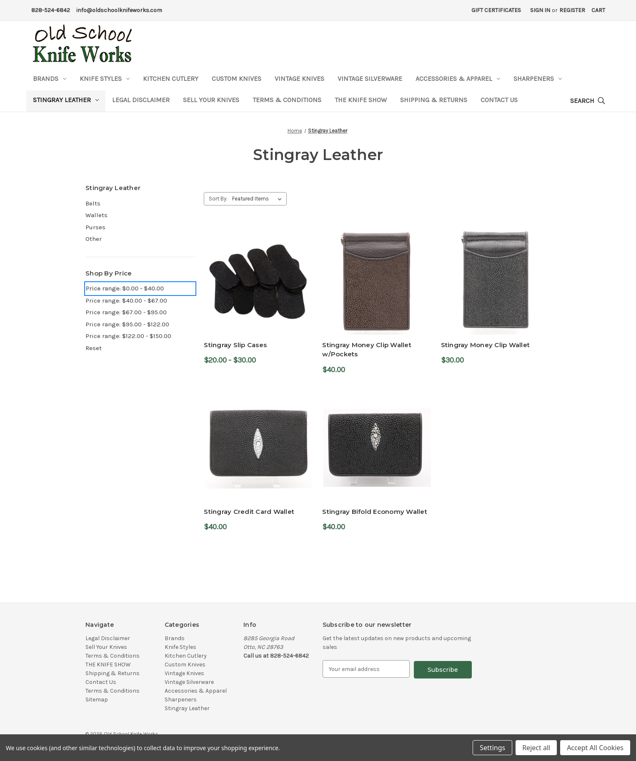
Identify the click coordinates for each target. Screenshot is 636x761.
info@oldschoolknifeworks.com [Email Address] (119, 10)
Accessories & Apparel (458, 79)
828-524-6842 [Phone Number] (50, 10)
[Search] (588, 101)
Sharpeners (537, 79)
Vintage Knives (299, 79)
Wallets (96, 215)
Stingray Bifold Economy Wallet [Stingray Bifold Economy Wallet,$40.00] (374, 512)
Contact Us (499, 100)
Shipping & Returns (433, 100)
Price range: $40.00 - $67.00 (126, 300)
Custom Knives (236, 79)
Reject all (536, 747)
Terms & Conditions (287, 100)
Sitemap (96, 699)
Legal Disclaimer (141, 100)
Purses (95, 227)
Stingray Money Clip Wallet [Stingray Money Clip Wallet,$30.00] (485, 345)
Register (572, 10)
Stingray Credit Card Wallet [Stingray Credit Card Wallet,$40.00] (249, 512)
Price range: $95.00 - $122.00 (127, 324)
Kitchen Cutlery (170, 79)
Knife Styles (105, 79)
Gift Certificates (496, 10)
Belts (92, 203)
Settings (492, 747)
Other (93, 239)
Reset (93, 348)
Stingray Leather (66, 100)
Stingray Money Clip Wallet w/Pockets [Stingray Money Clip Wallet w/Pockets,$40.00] (366, 349)
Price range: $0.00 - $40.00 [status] (124, 288)
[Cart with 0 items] (598, 10)
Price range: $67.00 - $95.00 (126, 312)
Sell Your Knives (211, 100)
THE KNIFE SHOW (361, 100)
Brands (49, 79)
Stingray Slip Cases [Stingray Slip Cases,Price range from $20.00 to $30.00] (235, 345)
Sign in (540, 10)
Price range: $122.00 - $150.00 (128, 336)
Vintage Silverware (370, 79)
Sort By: (218, 198)
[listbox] (258, 199)
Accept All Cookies (595, 747)
